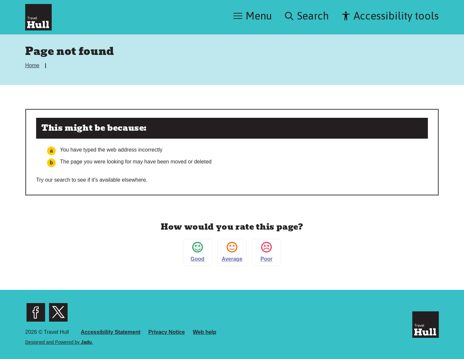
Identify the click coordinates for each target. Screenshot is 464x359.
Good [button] (197, 252)
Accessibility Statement (111, 332)
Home (33, 65)
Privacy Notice (166, 332)
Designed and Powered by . (59, 342)
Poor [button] (266, 252)
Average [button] (232, 252)
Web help (204, 332)
